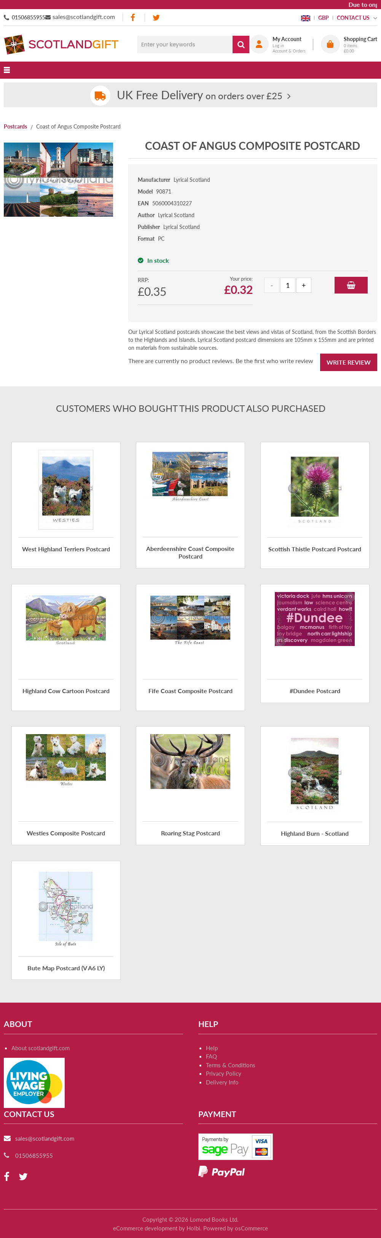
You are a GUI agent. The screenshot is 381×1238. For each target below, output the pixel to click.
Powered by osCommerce (235, 1228)
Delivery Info (222, 1082)
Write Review (349, 362)
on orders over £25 (199, 95)
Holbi (193, 1228)
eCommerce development (145, 1228)
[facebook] (134, 18)
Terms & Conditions (230, 1065)
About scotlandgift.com (40, 1047)
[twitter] (156, 18)
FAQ (211, 1056)
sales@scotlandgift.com (84, 16)
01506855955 (28, 17)
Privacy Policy (223, 1073)
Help (212, 1047)
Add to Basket (351, 285)
